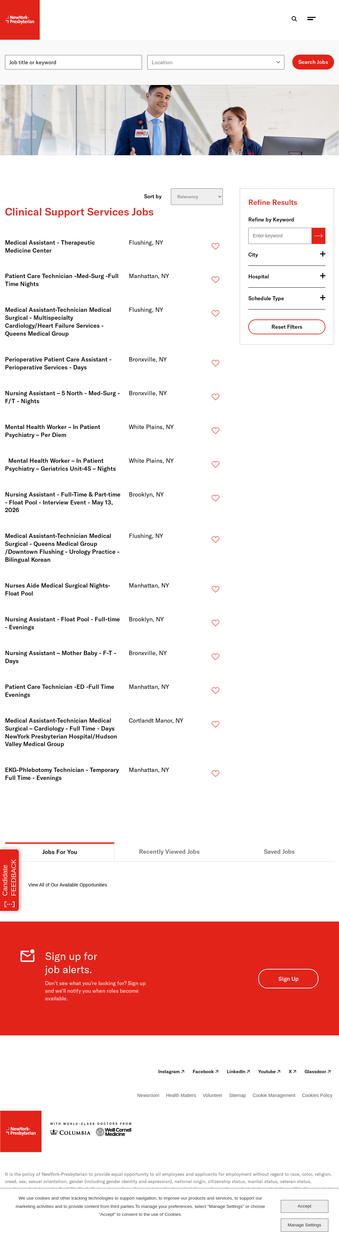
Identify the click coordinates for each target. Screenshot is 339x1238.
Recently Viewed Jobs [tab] (169, 851)
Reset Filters (286, 326)
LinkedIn (238, 1071)
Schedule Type (266, 298)
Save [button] (205, 247)
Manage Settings (304, 1224)
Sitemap (237, 1095)
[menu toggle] (311, 20)
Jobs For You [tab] (59, 852)
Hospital (258, 276)
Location (157, 52)
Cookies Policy (317, 1095)
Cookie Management (274, 1095)
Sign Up (288, 978)
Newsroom (148, 1095)
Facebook (206, 1071)
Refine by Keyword (271, 219)
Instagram (171, 1071)
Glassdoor (318, 1071)
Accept (304, 1206)
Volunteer (212, 1095)
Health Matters (181, 1095)
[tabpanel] (169, 875)
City (253, 254)
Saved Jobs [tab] (279, 851)
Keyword (15, 52)
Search (318, 236)
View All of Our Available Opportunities (67, 884)
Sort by (153, 196)
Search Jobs (313, 62)
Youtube (269, 1071)
